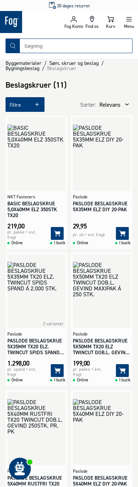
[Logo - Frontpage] (32, 22)
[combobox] (76, 46)
